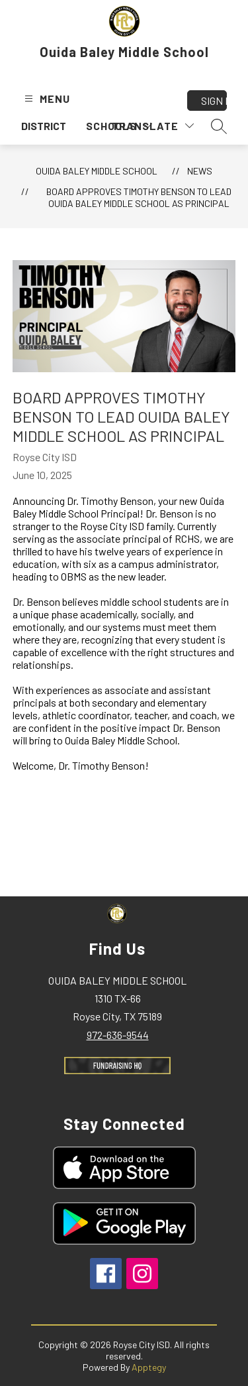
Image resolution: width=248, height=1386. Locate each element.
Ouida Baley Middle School (96, 170)
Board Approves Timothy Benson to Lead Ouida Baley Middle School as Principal (138, 197)
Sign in (214, 100)
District (43, 125)
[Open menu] (45, 98)
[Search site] (219, 126)
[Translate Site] (152, 125)
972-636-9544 (118, 1034)
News (199, 170)
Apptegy (149, 1367)
